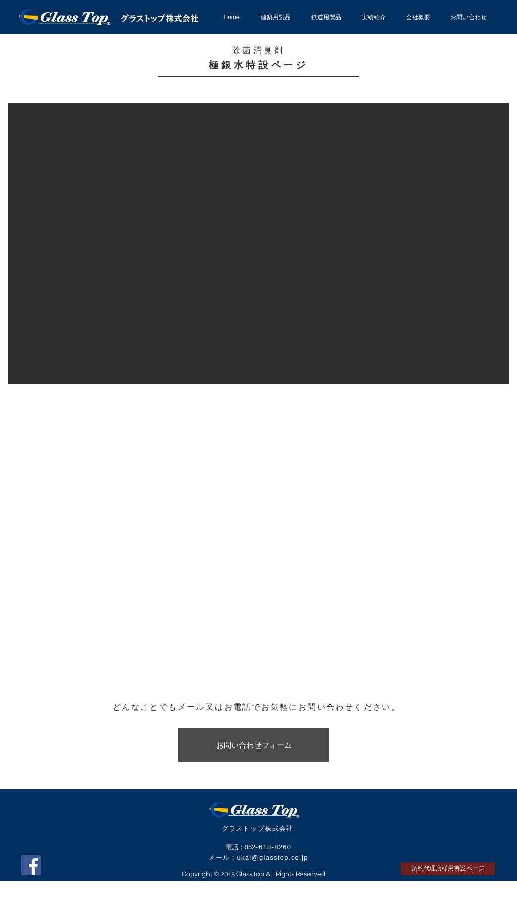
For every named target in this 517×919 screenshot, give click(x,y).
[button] (258, 243)
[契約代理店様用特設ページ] (448, 868)
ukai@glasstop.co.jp (272, 857)
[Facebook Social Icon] (31, 865)
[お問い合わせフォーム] (253, 745)
